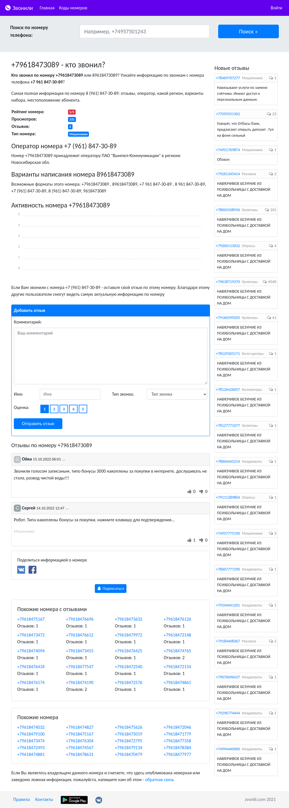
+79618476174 (31, 682)
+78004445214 (228, 461)
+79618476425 (128, 650)
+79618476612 (79, 635)
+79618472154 (177, 666)
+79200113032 (228, 245)
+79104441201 (228, 605)
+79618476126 (177, 619)
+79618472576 (128, 682)
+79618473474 (31, 740)
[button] (248, 31)
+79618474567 (79, 747)
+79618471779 (177, 734)
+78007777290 (228, 569)
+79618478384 (177, 747)
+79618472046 (177, 727)
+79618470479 (128, 754)
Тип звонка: (123, 394)
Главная (47, 7)
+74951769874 (228, 149)
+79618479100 (31, 734)
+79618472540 (128, 666)
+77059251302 (228, 114)
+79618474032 (31, 727)
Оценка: (21, 407)
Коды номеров (73, 7)
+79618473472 (31, 635)
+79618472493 (31, 747)
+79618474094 (31, 650)
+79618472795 (128, 740)
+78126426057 (228, 389)
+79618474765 (177, 650)
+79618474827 (79, 727)
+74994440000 (228, 749)
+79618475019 (128, 734)
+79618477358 (177, 740)
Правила (21, 799)
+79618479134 (128, 747)
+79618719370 (228, 281)
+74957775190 (228, 533)
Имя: (18, 394)
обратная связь (159, 779)
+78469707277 (228, 78)
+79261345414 (228, 174)
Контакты (44, 799)
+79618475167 (31, 619)
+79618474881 (31, 754)
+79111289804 (228, 497)
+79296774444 (228, 713)
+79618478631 (79, 754)
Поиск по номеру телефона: (29, 31)
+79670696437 (228, 677)
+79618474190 (79, 682)
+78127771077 (228, 425)
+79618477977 (177, 754)
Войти (276, 7)
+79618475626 (128, 727)
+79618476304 (79, 740)
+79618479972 (128, 635)
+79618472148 (177, 635)
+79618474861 (177, 682)
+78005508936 (228, 209)
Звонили (19, 7)
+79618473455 (79, 650)
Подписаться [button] (110, 588)
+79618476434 (31, 666)
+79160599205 (228, 317)
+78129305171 (228, 353)
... (63, 459)
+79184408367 (228, 641)
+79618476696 (79, 619)
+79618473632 (128, 619)
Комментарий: (28, 322)
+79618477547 (79, 666)
